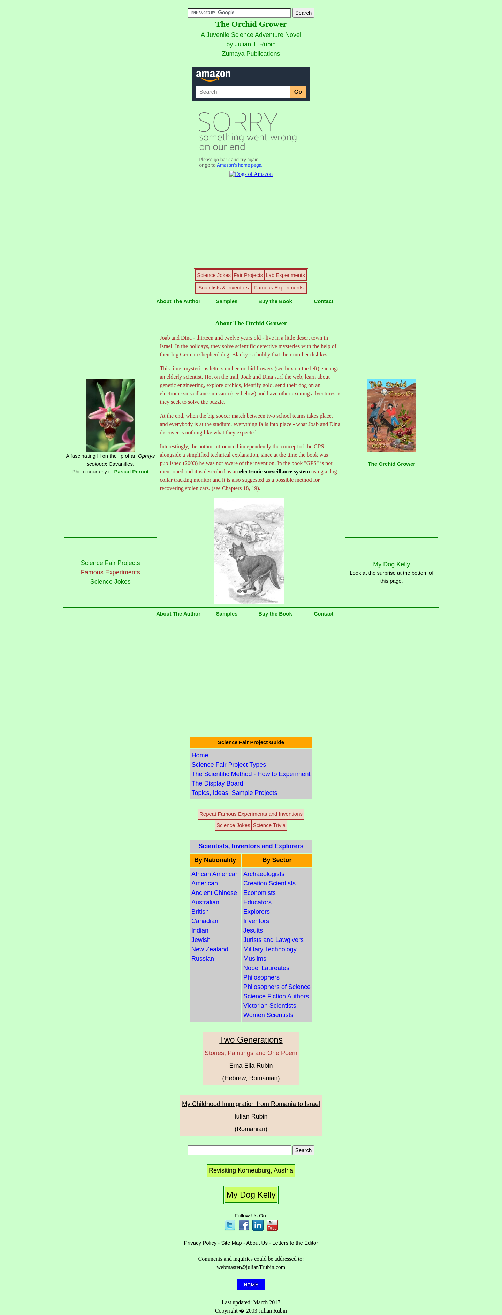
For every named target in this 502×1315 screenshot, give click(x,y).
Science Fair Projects (110, 562)
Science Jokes (110, 581)
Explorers (256, 911)
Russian (202, 958)
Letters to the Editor (295, 1243)
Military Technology (270, 949)
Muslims (254, 958)
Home (199, 755)
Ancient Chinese (214, 892)
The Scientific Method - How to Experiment (250, 774)
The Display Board (217, 783)
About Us (257, 1243)
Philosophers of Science (277, 986)
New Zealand (209, 949)
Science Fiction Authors (276, 996)
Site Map (231, 1243)
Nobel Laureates (266, 968)
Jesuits (253, 930)
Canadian (204, 921)
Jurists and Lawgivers (273, 939)
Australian (205, 902)
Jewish (201, 939)
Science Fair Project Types (228, 764)
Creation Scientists (269, 883)
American (204, 883)
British (200, 911)
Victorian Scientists (269, 1005)
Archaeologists (263, 874)
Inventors (256, 921)
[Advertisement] (251, 677)
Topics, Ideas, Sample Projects (234, 792)
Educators (257, 902)
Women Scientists (268, 1015)
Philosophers (261, 977)
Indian (199, 930)
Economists (259, 892)
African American (215, 874)
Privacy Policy (200, 1243)
